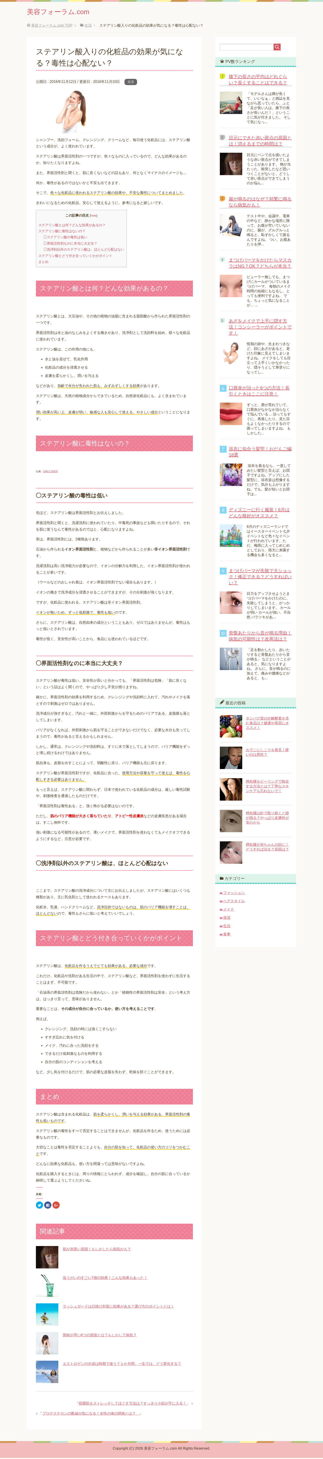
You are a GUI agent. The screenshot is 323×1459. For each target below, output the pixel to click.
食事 (226, 935)
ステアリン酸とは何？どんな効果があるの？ (72, 226)
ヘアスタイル (234, 902)
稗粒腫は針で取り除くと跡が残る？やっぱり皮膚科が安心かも (267, 818)
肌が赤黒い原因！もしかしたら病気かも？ (97, 1250)
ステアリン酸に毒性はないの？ (61, 232)
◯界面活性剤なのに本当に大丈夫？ (70, 244)
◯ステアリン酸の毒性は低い (65, 238)
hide (93, 216)
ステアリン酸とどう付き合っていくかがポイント (75, 257)
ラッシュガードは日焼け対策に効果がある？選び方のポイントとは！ (118, 1307)
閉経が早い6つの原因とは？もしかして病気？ (100, 1336)
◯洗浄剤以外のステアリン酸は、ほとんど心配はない (84, 250)
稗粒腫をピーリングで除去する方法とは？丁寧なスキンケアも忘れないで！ (267, 787)
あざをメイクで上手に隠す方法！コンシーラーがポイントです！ (260, 328)
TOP (51, 26)
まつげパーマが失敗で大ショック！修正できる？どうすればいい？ (260, 577)
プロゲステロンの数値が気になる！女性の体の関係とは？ (90, 1414)
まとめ (43, 263)
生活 (131, 83)
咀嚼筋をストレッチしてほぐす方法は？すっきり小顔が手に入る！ (132, 1404)
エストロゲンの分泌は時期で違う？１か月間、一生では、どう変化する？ (122, 1365)
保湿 (226, 919)
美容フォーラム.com (64, 12)
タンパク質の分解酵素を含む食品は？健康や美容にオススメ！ (267, 724)
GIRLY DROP (50, 472)
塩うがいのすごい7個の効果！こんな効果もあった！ (105, 1279)
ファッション (234, 894)
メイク (228, 910)
